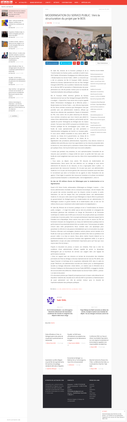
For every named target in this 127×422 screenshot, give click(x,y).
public (80, 289)
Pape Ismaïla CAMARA (74, 343)
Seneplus (91, 398)
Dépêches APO (86, 2)
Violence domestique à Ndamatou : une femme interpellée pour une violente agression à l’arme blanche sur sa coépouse (17, 105)
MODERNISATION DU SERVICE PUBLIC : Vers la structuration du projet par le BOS (17, 12)
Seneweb (91, 386)
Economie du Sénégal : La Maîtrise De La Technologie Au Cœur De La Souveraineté (76, 360)
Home (46, 9)
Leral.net (91, 384)
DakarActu (92, 389)
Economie (11, 16)
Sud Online (92, 393)
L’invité (47, 2)
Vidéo (76, 2)
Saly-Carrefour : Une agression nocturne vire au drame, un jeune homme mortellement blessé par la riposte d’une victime (17, 92)
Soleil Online (92, 394)
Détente (56, 2)
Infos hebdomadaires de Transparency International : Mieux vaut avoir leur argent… (98, 117)
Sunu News (92, 396)
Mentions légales (72, 399)
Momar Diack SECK (51, 343)
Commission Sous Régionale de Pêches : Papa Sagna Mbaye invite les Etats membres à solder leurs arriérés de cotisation (98, 106)
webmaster (71, 364)
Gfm (90, 388)
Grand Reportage (36, 2)
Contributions (67, 2)
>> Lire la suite (49, 393)
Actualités (23, 2)
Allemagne (75, 289)
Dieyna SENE (94, 347)
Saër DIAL (49, 23)
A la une (59, 289)
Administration (66, 289)
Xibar (90, 391)
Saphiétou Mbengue (52, 368)
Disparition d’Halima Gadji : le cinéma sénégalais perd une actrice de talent (16, 33)
